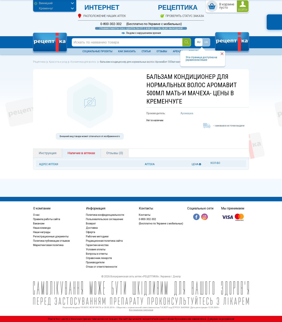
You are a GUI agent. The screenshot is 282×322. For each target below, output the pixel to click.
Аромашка (187, 113)
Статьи (146, 51)
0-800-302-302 (111, 24)
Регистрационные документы (51, 236)
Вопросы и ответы (97, 253)
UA (206, 42)
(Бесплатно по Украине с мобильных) (154, 24)
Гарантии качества (97, 245)
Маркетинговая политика (48, 245)
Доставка (92, 227)
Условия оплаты (95, 249)
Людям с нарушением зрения (141, 33)
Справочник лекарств (99, 258)
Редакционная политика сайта (104, 240)
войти (242, 10)
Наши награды (41, 232)
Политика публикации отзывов (51, 240)
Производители (95, 262)
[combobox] (56, 3)
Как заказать (127, 51)
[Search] (186, 42)
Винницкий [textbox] (46, 3)
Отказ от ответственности (101, 266)
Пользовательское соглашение (104, 219)
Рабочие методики (97, 236)
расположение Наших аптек (104, 16)
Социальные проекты (97, 51)
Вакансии (38, 223)
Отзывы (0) (114, 153)
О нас (36, 214)
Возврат (91, 223)
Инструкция (47, 153)
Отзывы (161, 51)
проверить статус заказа (185, 16)
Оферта (90, 232)
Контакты (144, 214)
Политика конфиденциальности (105, 214)
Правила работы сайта (46, 219)
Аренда (178, 51)
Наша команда (42, 227)
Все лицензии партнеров (141, 310)
